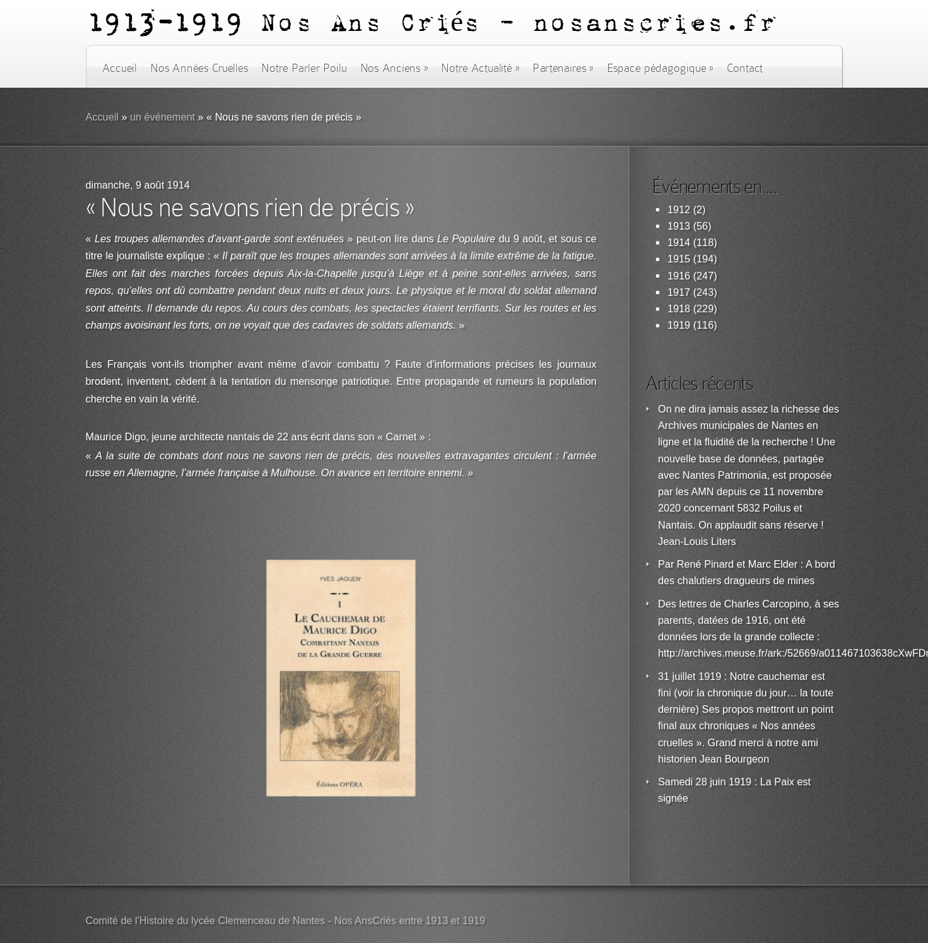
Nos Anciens (394, 68)
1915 (678, 259)
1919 (678, 325)
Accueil (119, 68)
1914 (678, 243)
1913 (678, 226)
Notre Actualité (480, 68)
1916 (678, 276)
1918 (678, 309)
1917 (678, 292)
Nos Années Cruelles (199, 68)
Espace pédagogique (660, 68)
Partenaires (562, 68)
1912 (678, 210)
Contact (745, 68)
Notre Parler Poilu (303, 68)
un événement (162, 117)
